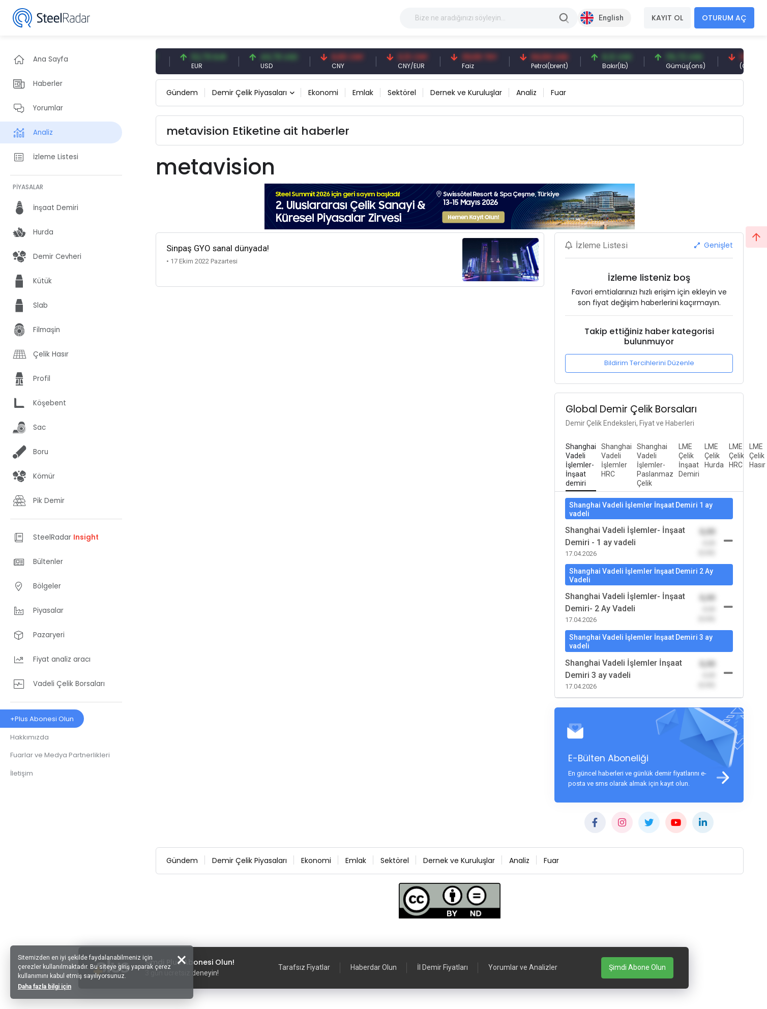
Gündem (182, 92)
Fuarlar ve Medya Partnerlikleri (60, 755)
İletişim (21, 773)
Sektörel (402, 92)
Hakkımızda (29, 737)
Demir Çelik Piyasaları (249, 92)
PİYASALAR (28, 187)
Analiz (526, 92)
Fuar (558, 92)
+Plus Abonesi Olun (42, 719)
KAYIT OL (667, 18)
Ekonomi (323, 92)
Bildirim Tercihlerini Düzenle (649, 363)
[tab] (581, 465)
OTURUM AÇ (724, 18)
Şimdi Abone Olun (637, 967)
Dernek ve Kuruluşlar (466, 92)
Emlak (362, 92)
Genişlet (713, 245)
